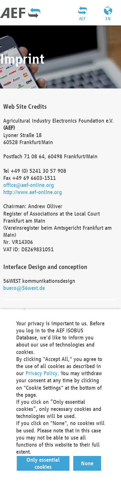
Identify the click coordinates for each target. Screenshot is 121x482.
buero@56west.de (24, 287)
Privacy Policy (41, 373)
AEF (82, 19)
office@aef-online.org (28, 184)
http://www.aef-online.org (32, 192)
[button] (43, 463)
